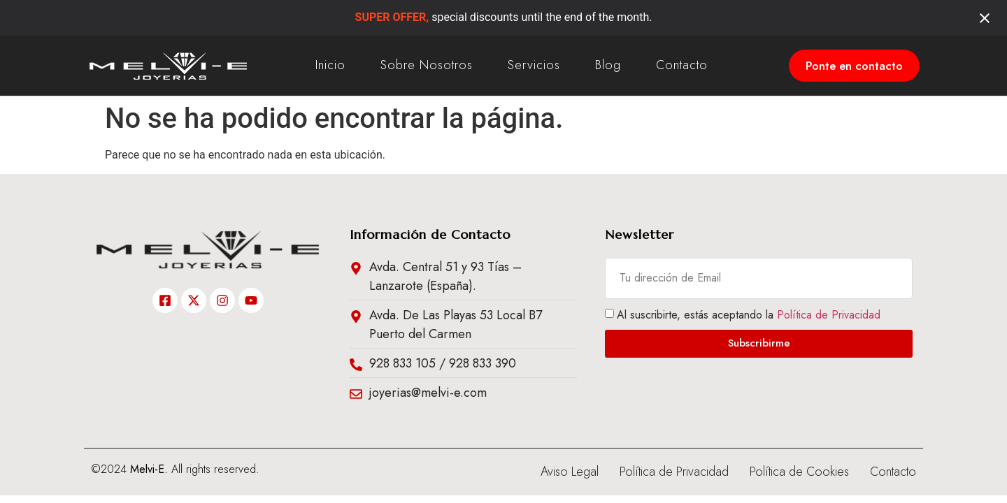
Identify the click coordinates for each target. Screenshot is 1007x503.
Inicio (330, 65)
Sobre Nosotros (426, 65)
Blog (608, 65)
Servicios (534, 65)
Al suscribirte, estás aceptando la (748, 314)
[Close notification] (984, 18)
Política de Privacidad (828, 314)
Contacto (682, 65)
